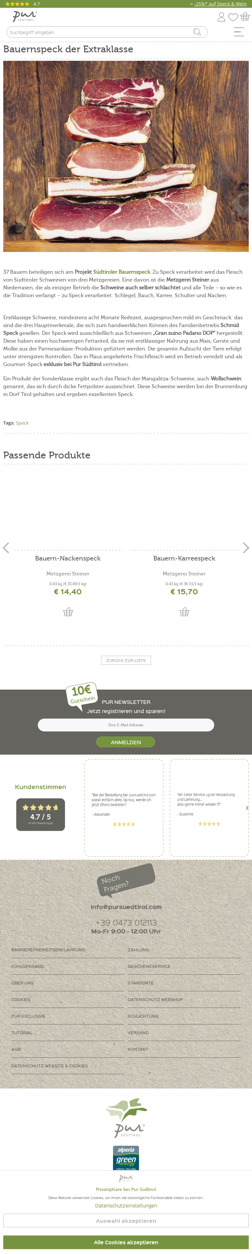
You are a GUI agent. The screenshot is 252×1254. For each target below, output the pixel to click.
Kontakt (138, 1049)
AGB (16, 1049)
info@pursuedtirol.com (126, 906)
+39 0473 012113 (126, 922)
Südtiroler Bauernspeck (121, 272)
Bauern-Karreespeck (184, 558)
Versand (138, 1032)
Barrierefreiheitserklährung (48, 949)
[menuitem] (241, 33)
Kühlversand (27, 966)
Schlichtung (143, 1016)
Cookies (21, 999)
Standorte (141, 982)
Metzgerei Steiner (67, 574)
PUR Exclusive (28, 1016)
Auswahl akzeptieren (126, 1220)
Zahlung (138, 949)
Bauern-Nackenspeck (68, 558)
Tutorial (21, 1032)
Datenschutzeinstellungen (126, 1205)
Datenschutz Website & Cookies (49, 1065)
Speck (22, 423)
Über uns (22, 982)
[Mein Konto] (221, 15)
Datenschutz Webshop (155, 999)
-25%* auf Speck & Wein (220, 4)
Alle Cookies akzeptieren (126, 1242)
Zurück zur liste (126, 660)
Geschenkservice (149, 966)
